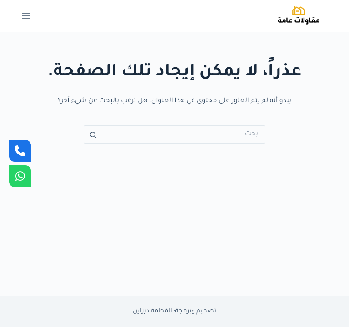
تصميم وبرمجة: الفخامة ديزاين (174, 311)
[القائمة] (26, 16)
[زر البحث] (93, 134)
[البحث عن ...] (183, 134)
